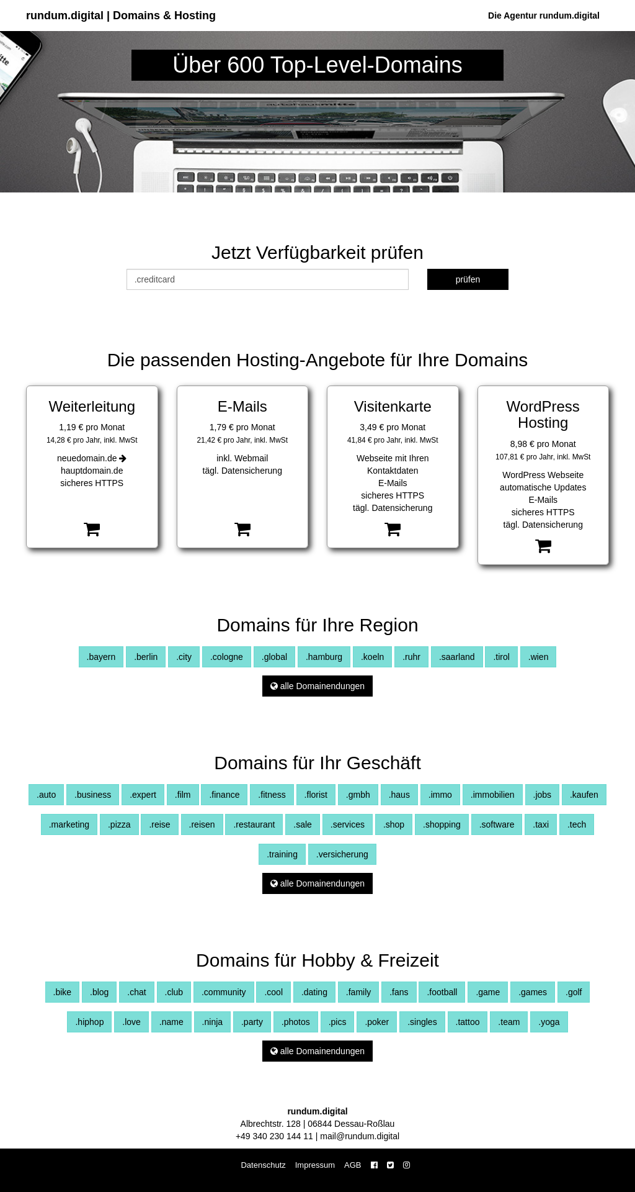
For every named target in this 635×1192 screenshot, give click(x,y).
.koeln (372, 657)
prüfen (468, 279)
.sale (302, 824)
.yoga (548, 1022)
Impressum (315, 1165)
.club (174, 992)
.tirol (501, 657)
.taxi (541, 824)
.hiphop (89, 1022)
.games (532, 992)
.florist (315, 795)
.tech (576, 824)
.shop (393, 824)
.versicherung (342, 854)
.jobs (542, 795)
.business (92, 795)
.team (509, 1022)
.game (488, 992)
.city (184, 657)
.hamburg (324, 657)
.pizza (119, 824)
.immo (440, 795)
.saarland (457, 657)
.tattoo (468, 1022)
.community (224, 992)
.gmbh (358, 795)
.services (348, 824)
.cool (273, 992)
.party (252, 1022)
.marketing (69, 824)
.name (171, 1022)
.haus (399, 795)
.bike (62, 992)
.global (274, 657)
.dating (314, 992)
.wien (538, 657)
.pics (338, 1022)
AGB (352, 1165)
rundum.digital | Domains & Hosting (121, 15)
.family (358, 992)
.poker (377, 1022)
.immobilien (493, 795)
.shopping (442, 824)
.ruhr (411, 657)
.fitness (271, 795)
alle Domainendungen (317, 686)
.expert (143, 795)
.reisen (202, 824)
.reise (159, 824)
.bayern (101, 657)
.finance (224, 795)
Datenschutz (263, 1165)
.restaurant (254, 824)
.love (131, 1022)
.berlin (146, 657)
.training (282, 854)
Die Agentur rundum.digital (544, 15)
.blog (99, 992)
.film (183, 795)
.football (442, 992)
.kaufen (584, 795)
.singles (422, 1022)
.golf (574, 992)
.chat (136, 992)
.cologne (226, 657)
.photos (296, 1022)
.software (497, 824)
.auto (46, 795)
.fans (398, 992)
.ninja (212, 1022)
